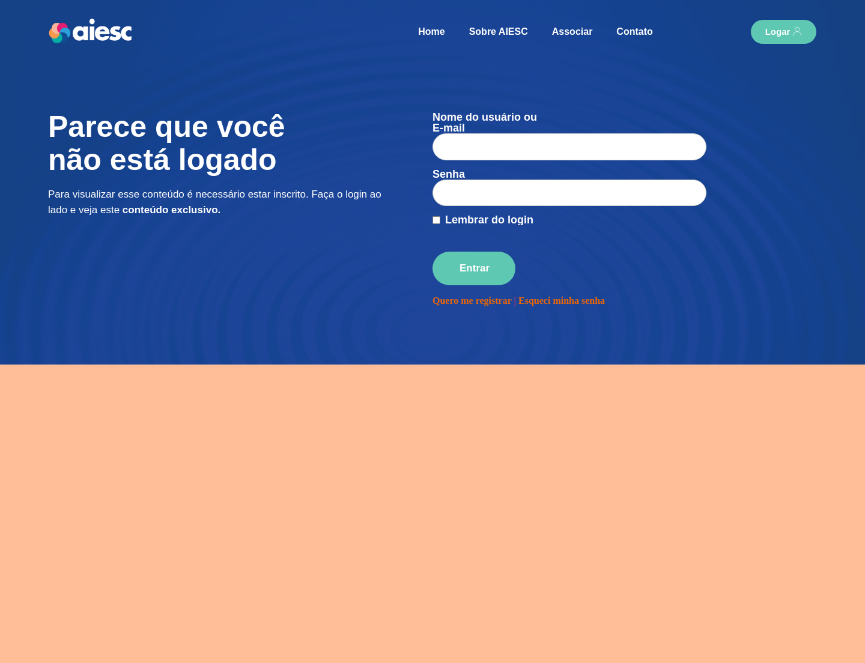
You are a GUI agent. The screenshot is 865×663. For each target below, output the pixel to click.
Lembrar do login (489, 187)
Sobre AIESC (498, 31)
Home (431, 31)
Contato (634, 31)
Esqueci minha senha (561, 268)
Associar (572, 31)
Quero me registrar (472, 268)
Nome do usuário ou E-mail (484, 122)
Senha (448, 152)
